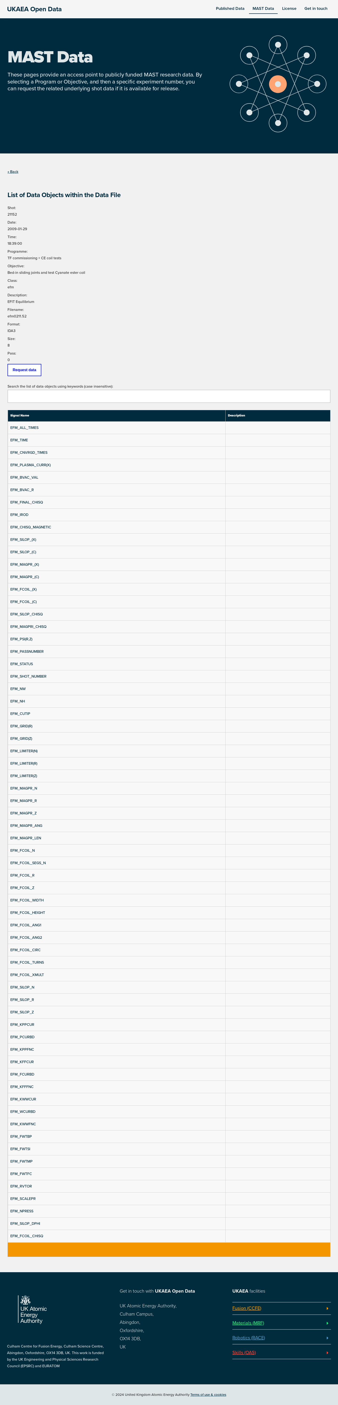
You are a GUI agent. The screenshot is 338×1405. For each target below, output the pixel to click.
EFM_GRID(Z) (21, 738)
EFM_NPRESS (21, 1211)
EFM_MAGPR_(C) (24, 577)
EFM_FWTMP (21, 1161)
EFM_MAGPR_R (23, 800)
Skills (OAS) (244, 1352)
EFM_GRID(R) (21, 726)
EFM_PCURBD (22, 1037)
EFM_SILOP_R (22, 999)
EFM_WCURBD (22, 1111)
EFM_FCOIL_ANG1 (25, 925)
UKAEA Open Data (34, 9)
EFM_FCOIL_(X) (23, 589)
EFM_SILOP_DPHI (25, 1223)
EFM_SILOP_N (22, 987)
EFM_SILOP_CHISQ (26, 614)
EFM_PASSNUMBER (27, 651)
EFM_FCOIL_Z (22, 888)
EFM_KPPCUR (22, 1024)
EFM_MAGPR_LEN (25, 838)
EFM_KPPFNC (22, 1049)
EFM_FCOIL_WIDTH (27, 900)
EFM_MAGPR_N (23, 788)
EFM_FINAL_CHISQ (26, 502)
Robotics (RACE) (248, 1338)
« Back (13, 171)
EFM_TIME (19, 440)
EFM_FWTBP (21, 1136)
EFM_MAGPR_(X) (24, 564)
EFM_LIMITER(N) (24, 751)
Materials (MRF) (248, 1323)
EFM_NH (17, 701)
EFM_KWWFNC (23, 1124)
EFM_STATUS (21, 664)
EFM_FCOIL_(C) (23, 601)
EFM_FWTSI (20, 1149)
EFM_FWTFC (21, 1174)
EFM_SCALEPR (23, 1198)
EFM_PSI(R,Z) (21, 639)
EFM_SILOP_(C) (23, 552)
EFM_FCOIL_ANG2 (26, 937)
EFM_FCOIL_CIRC (25, 950)
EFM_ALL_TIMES (24, 427)
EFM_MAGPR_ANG (26, 825)
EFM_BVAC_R (22, 490)
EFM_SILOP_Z (22, 1012)
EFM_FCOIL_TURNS (27, 962)
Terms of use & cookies (208, 1395)
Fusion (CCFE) (246, 1308)
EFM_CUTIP (20, 713)
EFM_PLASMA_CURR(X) (30, 465)
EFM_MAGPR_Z (23, 813)
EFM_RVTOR (21, 1186)
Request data (24, 370)
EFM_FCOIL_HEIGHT (27, 912)
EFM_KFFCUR (22, 1062)
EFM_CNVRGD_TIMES (28, 452)
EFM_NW (18, 689)
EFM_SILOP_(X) (23, 539)
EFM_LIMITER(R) (23, 763)
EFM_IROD (19, 514)
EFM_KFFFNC (22, 1086)
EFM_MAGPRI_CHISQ (28, 626)
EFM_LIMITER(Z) (23, 776)
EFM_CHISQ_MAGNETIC (30, 527)
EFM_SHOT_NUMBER (28, 676)
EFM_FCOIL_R (22, 875)
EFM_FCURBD (22, 1074)
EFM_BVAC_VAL (24, 477)
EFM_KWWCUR (23, 1099)
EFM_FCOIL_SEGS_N (28, 863)
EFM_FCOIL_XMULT (27, 975)
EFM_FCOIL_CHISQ (26, 1236)
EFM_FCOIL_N (22, 850)
